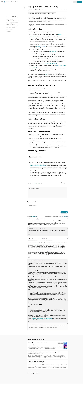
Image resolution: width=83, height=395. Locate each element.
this (46, 74)
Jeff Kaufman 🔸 (31, 362)
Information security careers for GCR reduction (41, 318)
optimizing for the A (40, 46)
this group (34, 67)
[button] (36, 183)
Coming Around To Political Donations (36, 361)
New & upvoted (34, 216)
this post (35, 243)
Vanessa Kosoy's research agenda (38, 165)
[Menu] (2, 2)
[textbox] (47, 207)
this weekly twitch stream (61, 65)
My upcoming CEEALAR (43, 6)
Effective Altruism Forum (11, 2)
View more (29, 375)
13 (42, 353)
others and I (59, 243)
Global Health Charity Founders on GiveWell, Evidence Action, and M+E (44, 352)
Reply (29, 226)
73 (40, 344)
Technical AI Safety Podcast (50, 63)
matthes (29, 344)
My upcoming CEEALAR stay (12, 16)
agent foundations (49, 164)
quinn (30, 9)
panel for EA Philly (53, 51)
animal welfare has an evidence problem (37, 342)
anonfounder (30, 353)
